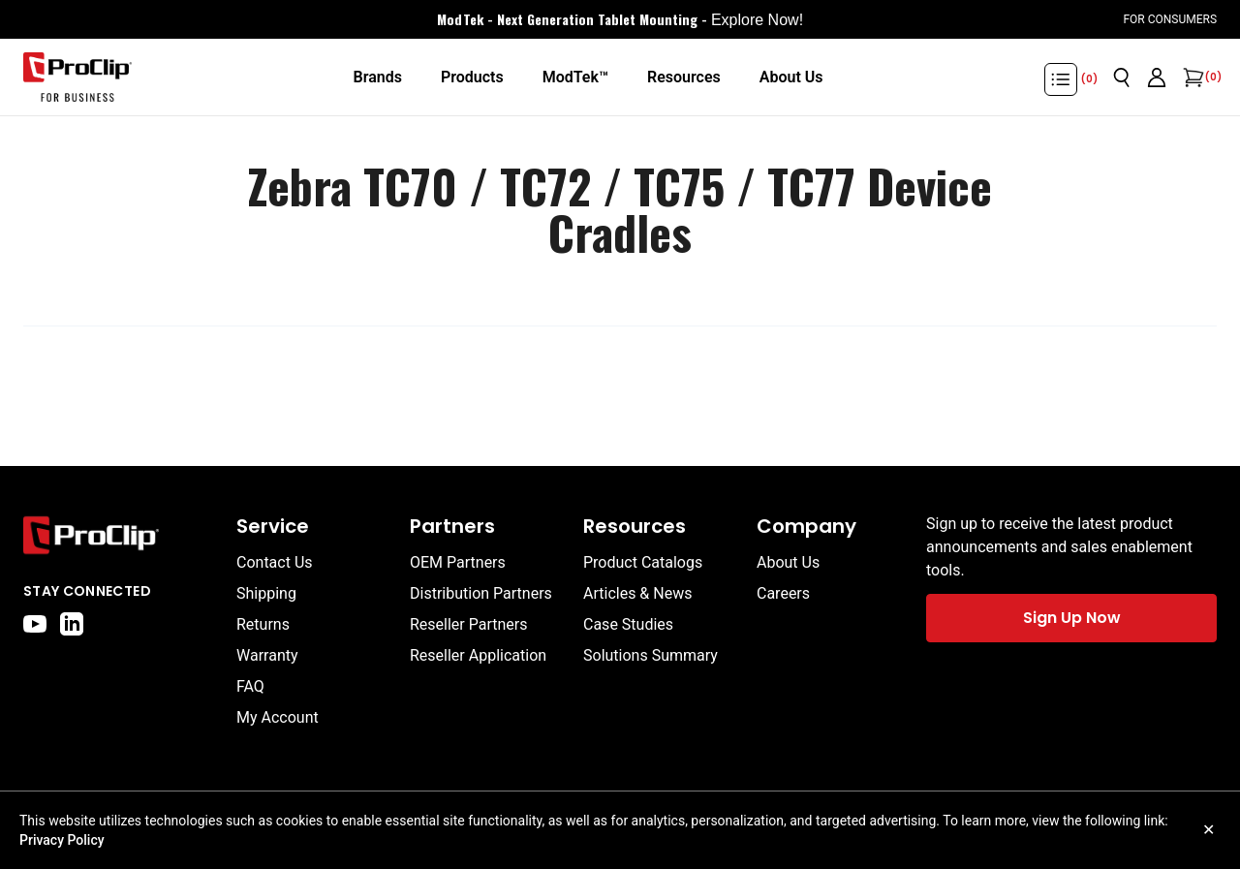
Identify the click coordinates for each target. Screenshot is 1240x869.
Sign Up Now (1072, 617)
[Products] (472, 77)
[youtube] (34, 624)
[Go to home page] (120, 535)
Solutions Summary (650, 655)
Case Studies (628, 624)
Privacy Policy (62, 840)
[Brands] (377, 77)
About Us (788, 562)
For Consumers (1170, 19)
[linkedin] (71, 624)
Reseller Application (478, 655)
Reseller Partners (469, 624)
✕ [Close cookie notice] (1208, 830)
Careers (783, 593)
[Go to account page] (1156, 77)
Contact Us (274, 562)
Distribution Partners (481, 593)
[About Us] (791, 77)
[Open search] (1122, 77)
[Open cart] (1191, 77)
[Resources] (684, 77)
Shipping (266, 593)
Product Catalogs (642, 562)
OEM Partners (458, 562)
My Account (277, 717)
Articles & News (637, 593)
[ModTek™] (575, 77)
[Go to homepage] (77, 77)
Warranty (267, 655)
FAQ (250, 686)
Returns (263, 624)
